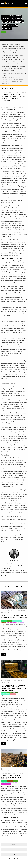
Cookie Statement (19, 859)
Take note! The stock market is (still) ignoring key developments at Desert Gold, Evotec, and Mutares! (14, 617)
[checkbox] (1, 841)
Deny (14, 854)
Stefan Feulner (14, 560)
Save (14, 849)
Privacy (11, 859)
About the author (6, 576)
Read (3, 654)
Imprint (6, 859)
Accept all (14, 844)
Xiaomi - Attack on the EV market (15, 96)
